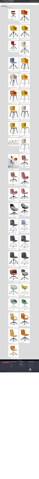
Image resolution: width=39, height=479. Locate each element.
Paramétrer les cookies (31, 364)
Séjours (11, 363)
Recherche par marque (22, 363)
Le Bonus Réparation (31, 367)
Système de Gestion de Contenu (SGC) (16, 371)
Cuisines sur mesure (21, 365)
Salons (11, 362)
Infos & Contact (30, 365)
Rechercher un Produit (34, 1)
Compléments (11, 364)
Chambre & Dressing (12, 365)
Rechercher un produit (22, 362)
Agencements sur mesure (22, 366)
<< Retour (37, 3)
